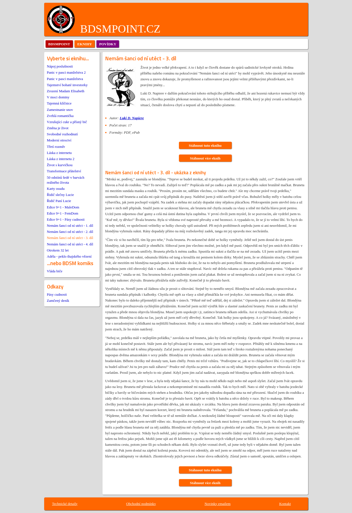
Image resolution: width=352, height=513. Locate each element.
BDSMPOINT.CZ (120, 29)
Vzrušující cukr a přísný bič (67, 122)
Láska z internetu (59, 153)
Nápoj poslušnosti (60, 66)
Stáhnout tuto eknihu (205, 145)
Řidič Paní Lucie (59, 201)
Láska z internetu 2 (60, 159)
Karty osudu (56, 188)
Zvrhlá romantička (60, 116)
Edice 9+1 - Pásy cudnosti (66, 219)
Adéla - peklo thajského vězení (69, 256)
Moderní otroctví (59, 140)
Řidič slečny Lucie (60, 195)
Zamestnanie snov (60, 110)
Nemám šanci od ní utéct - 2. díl (70, 232)
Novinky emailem (217, 504)
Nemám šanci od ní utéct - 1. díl (70, 225)
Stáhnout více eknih (205, 158)
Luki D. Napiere (132, 118)
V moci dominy (58, 97)
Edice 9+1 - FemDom (62, 213)
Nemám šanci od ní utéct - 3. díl (70, 238)
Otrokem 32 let (58, 250)
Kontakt (285, 504)
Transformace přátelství (64, 171)
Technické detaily (65, 504)
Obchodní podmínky (141, 504)
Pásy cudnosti (57, 294)
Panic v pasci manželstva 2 (66, 72)
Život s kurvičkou (60, 165)
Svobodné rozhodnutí (62, 134)
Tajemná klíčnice (59, 103)
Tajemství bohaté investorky (67, 85)
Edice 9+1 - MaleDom (63, 207)
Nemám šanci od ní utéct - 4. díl (70, 244)
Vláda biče (55, 271)
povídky (107, 44)
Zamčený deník (58, 300)
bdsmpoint (59, 44)
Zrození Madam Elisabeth (65, 91)
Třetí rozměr (56, 147)
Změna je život (58, 128)
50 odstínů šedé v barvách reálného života (65, 180)
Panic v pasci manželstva (65, 79)
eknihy (84, 44)
